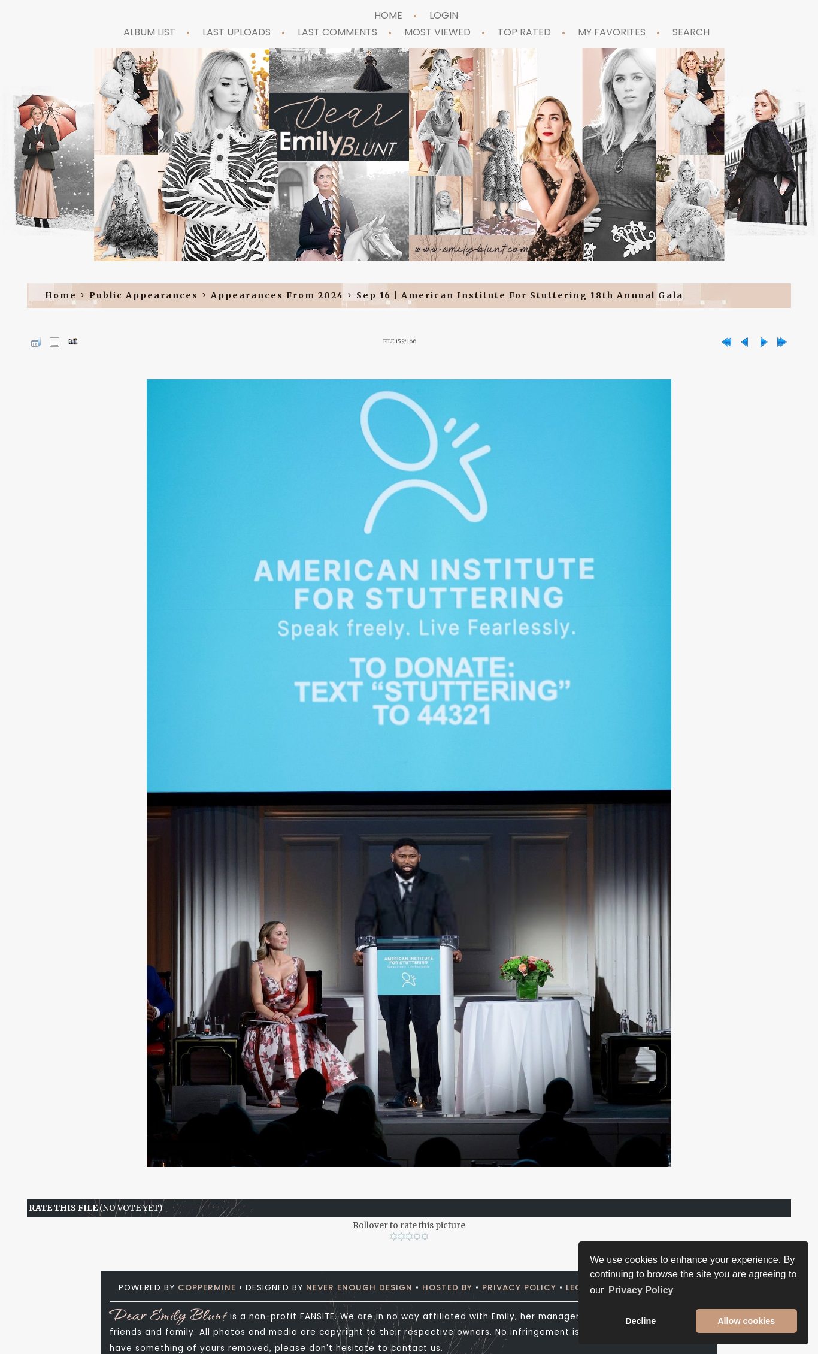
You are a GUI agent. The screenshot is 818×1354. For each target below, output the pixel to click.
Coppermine (207, 1287)
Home (388, 15)
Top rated (524, 32)
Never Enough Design (359, 1287)
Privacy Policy (519, 1287)
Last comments (337, 32)
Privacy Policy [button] (641, 1290)
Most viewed (437, 32)
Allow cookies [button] (746, 1321)
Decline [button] (640, 1321)
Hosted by (447, 1287)
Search (691, 32)
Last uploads (236, 32)
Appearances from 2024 (277, 295)
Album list (149, 32)
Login (443, 15)
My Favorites (612, 32)
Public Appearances (143, 295)
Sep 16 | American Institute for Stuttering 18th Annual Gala (519, 295)
